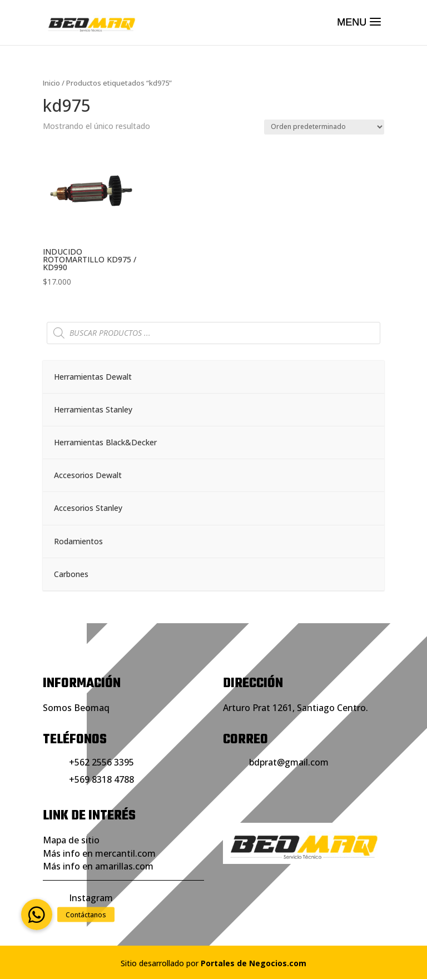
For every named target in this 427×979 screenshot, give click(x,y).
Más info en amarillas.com (98, 866)
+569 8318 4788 (101, 779)
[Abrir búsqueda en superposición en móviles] (213, 333)
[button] (36, 914)
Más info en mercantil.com (99, 853)
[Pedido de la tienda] (324, 127)
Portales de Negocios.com (253, 963)
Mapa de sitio (71, 840)
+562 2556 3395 (101, 762)
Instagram (91, 898)
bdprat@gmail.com (289, 762)
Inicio (51, 83)
